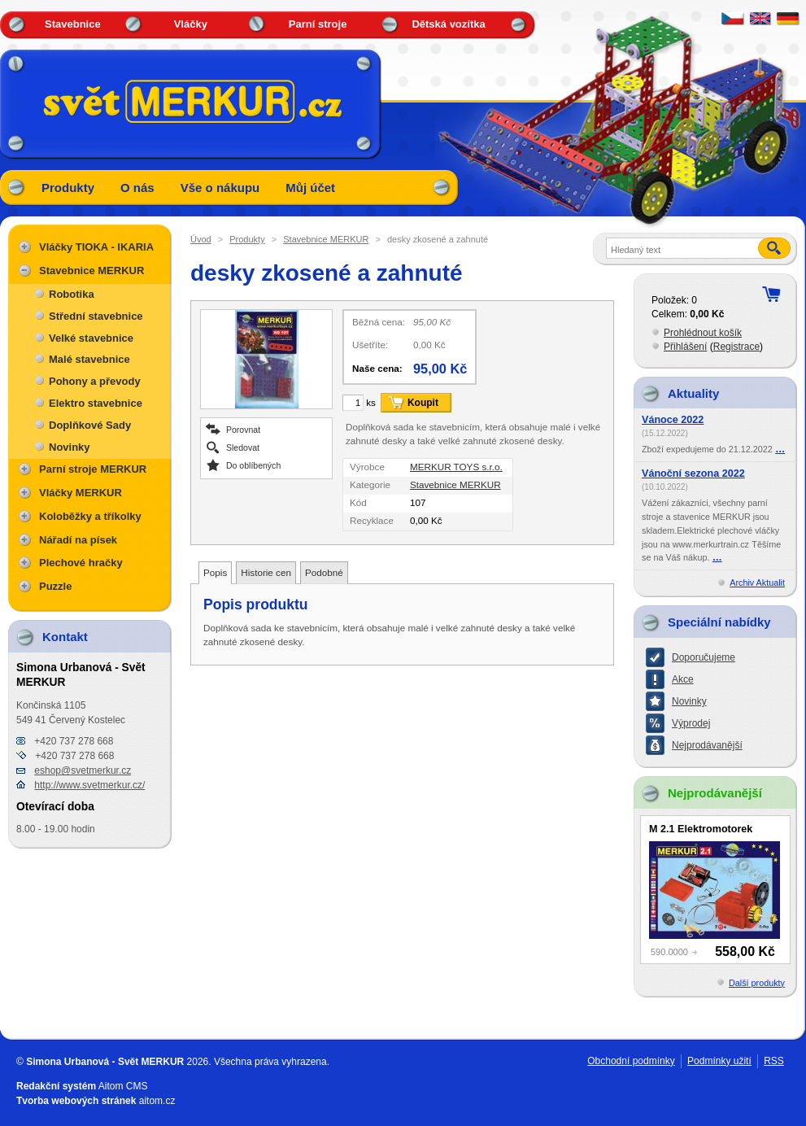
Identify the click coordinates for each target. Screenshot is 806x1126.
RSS (774, 1061)
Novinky (69, 447)
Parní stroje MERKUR (92, 469)
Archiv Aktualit (757, 582)
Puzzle (55, 586)
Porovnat (243, 429)
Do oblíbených (253, 465)
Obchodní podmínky (630, 1061)
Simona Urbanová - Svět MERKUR (105, 1061)
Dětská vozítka (448, 24)
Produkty (67, 187)
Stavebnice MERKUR (325, 239)
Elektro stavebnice (95, 403)
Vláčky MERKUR (80, 493)
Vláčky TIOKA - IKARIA (96, 247)
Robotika (71, 294)
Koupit (422, 402)
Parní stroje (318, 24)
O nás (137, 187)
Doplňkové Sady (90, 425)
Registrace (736, 346)
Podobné (324, 572)
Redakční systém (56, 1086)
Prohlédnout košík (703, 332)
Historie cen (266, 572)
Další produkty (757, 983)
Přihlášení (685, 346)
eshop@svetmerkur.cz (82, 770)
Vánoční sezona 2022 (693, 473)
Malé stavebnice (89, 359)
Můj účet (310, 187)
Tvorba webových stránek (76, 1100)
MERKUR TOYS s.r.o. (456, 466)
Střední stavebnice (96, 316)
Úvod (200, 239)
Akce (683, 679)
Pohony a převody (95, 381)
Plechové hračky (81, 562)
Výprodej (691, 723)
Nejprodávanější (707, 745)
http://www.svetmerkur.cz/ (89, 785)
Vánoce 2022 (673, 420)
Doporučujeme (703, 657)
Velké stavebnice (91, 338)
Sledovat (242, 447)
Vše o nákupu (220, 187)
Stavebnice (73, 24)
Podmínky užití (719, 1061)
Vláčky (190, 24)
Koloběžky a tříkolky (90, 516)
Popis (215, 572)
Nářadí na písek (78, 540)
